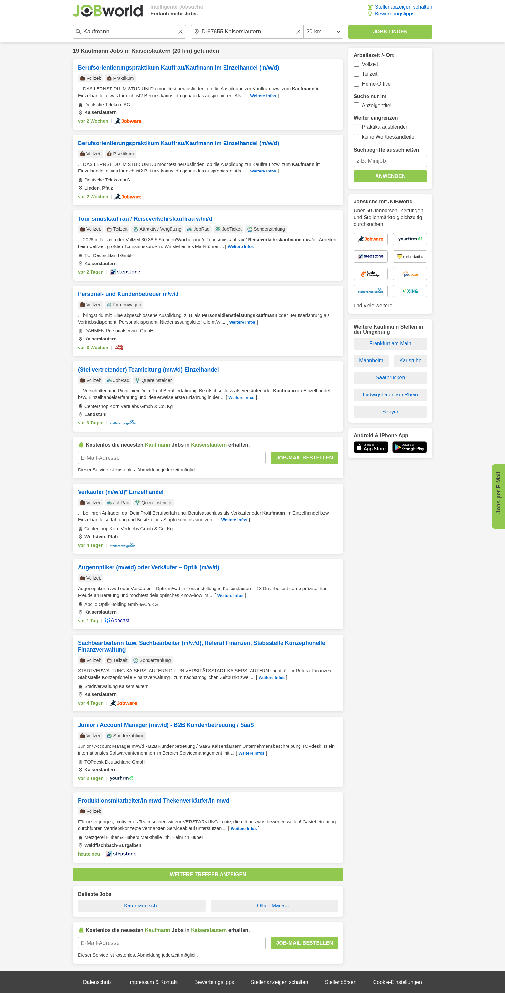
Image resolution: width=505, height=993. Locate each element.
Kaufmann (94, 51)
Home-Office (376, 84)
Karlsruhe (410, 360)
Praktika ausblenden (385, 127)
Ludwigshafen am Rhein (390, 394)
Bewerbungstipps (394, 13)
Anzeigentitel (377, 105)
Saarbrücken (390, 377)
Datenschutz (97, 982)
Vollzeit (370, 64)
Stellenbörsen (341, 982)
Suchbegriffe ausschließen (386, 150)
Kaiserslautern (151, 51)
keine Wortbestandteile (388, 137)
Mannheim (371, 360)
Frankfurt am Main (390, 343)
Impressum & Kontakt (153, 982)
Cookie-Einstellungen (397, 982)
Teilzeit (370, 74)
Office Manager (274, 905)
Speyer (390, 411)
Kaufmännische (141, 905)
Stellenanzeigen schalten (403, 7)
